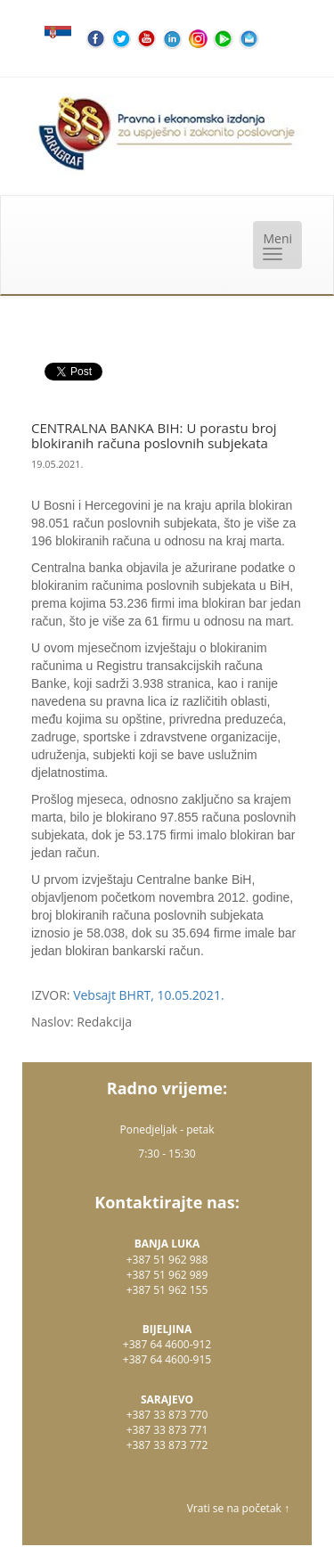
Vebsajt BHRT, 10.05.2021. (148, 994)
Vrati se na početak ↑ (238, 1508)
